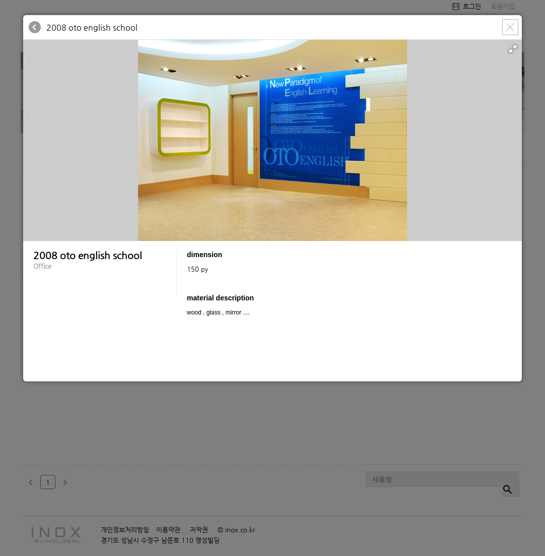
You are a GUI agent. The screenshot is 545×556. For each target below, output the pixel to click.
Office (42, 266)
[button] (513, 49)
